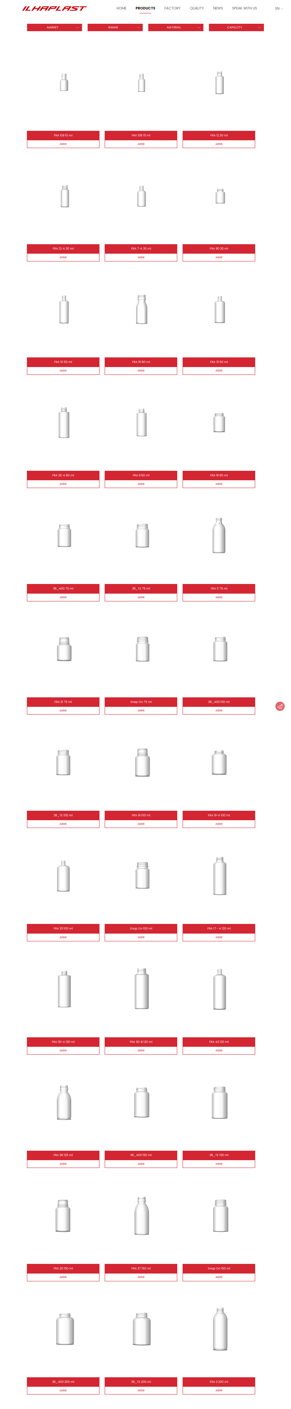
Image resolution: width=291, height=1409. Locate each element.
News (218, 8)
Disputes (57, 1385)
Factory (172, 8)
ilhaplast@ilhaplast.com (224, 1324)
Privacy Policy (34, 1385)
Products (145, 8)
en (279, 8)
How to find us (113, 1323)
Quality (197, 8)
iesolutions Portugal (73, 1401)
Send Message (113, 1310)
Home (121, 8)
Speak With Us (244, 8)
